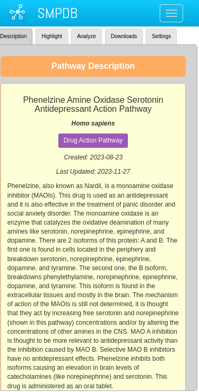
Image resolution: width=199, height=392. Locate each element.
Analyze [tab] (86, 36)
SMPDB (57, 13)
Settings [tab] (161, 36)
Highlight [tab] (51, 36)
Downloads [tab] (124, 36)
